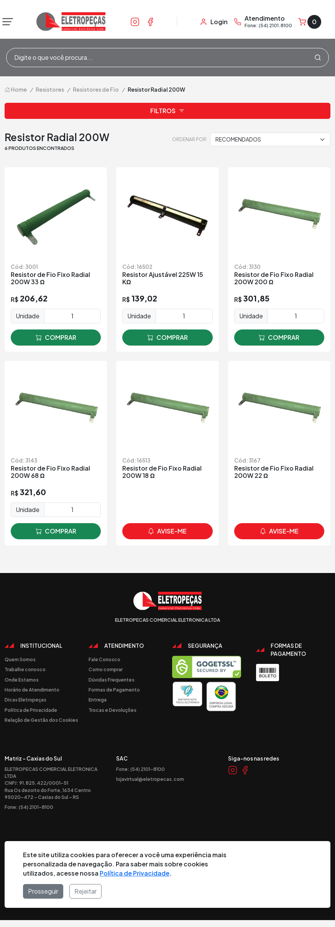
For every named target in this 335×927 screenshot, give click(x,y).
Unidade (27, 316)
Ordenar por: (189, 139)
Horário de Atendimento (32, 690)
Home (16, 89)
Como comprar (106, 669)
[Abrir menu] (5, 22)
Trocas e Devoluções (112, 710)
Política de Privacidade (134, 873)
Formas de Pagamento (114, 690)
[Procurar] (318, 57)
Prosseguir (43, 891)
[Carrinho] (309, 22)
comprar (56, 337)
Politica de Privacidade (31, 710)
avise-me (167, 531)
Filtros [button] (167, 110)
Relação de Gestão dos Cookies (41, 720)
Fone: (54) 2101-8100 (29, 807)
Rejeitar (85, 891)
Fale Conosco (104, 659)
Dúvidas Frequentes (112, 680)
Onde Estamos (22, 680)
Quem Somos (20, 659)
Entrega (98, 699)
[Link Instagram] (135, 21)
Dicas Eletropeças (25, 699)
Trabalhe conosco (25, 669)
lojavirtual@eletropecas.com (150, 779)
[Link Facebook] (150, 21)
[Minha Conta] (214, 21)
